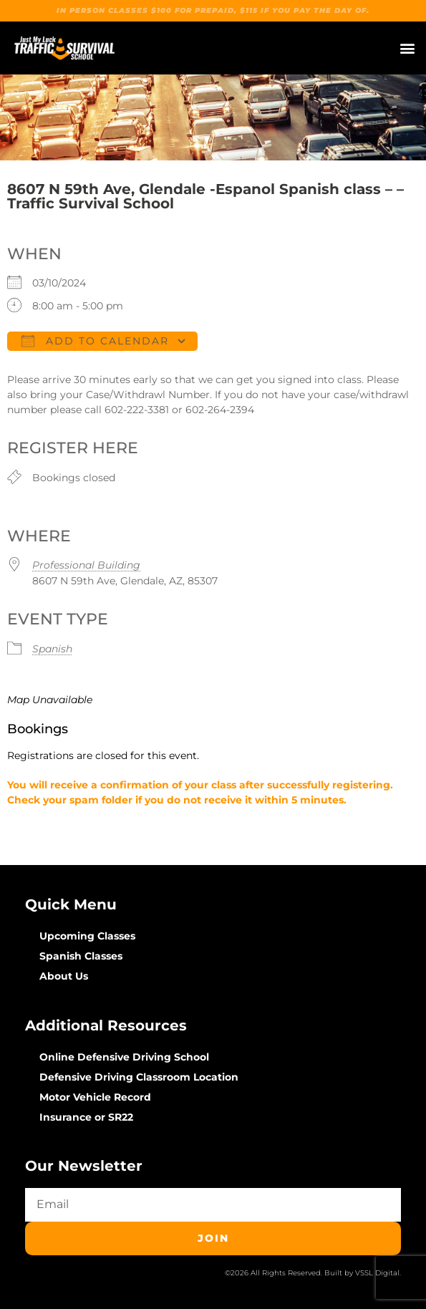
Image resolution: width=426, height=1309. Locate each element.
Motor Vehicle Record (95, 1097)
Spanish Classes (80, 956)
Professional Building (86, 565)
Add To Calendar (95, 340)
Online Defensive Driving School (124, 1056)
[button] (407, 48)
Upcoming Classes (87, 935)
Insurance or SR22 (86, 1117)
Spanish (52, 648)
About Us (63, 976)
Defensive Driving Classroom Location (138, 1077)
